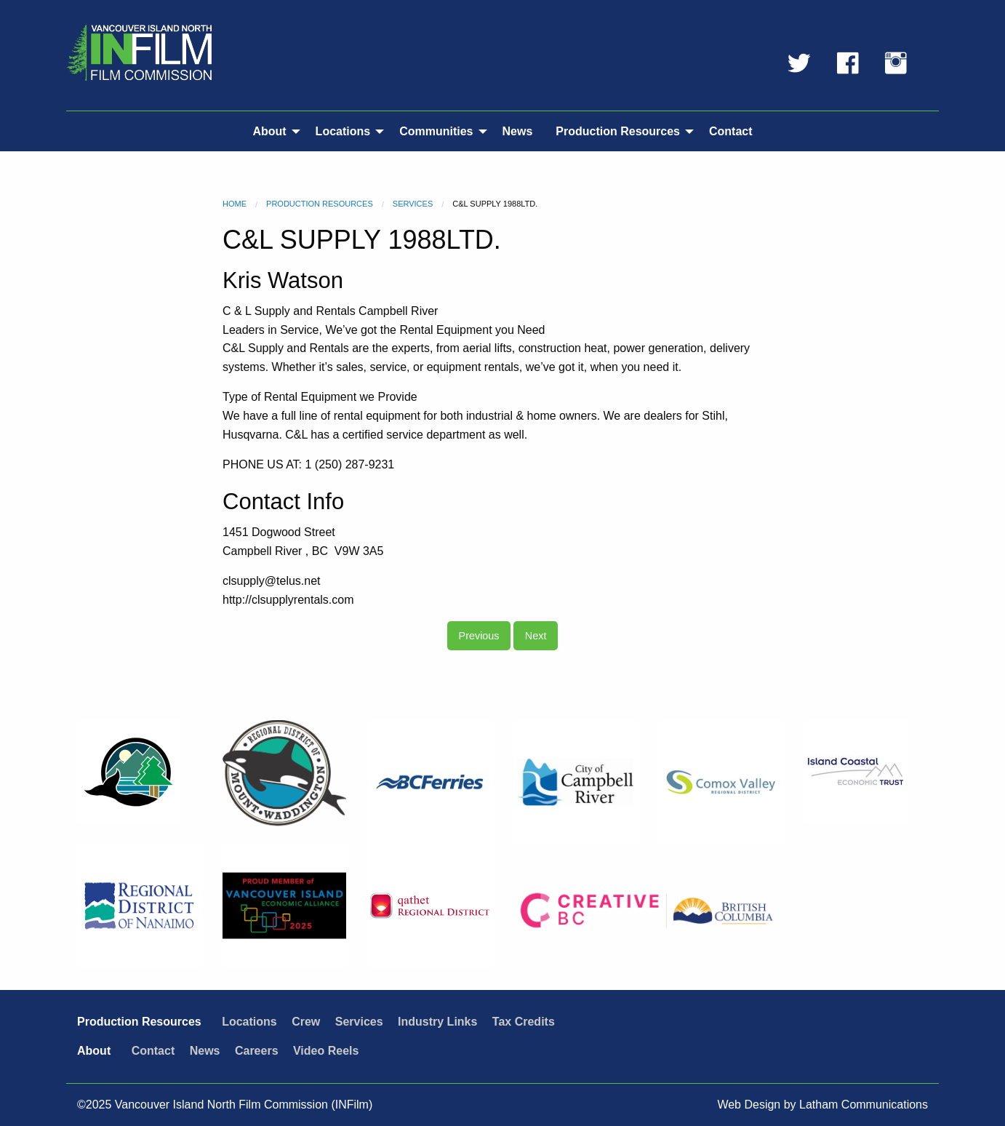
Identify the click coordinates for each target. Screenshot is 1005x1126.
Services (413, 203)
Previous (479, 636)
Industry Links (437, 1021)
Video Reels (326, 1051)
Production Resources (618, 131)
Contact (731, 131)
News (517, 131)
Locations (343, 131)
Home (235, 203)
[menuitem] (272, 131)
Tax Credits (523, 1021)
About (269, 131)
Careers (257, 1051)
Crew (306, 1021)
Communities (436, 131)
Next (536, 636)
